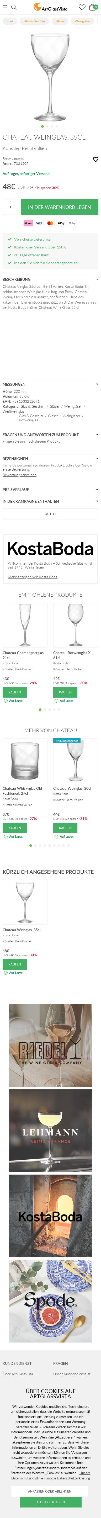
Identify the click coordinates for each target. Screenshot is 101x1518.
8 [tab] (63, 849)
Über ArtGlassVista (18, 1374)
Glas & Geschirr (32, 406)
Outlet (51, 514)
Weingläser (73, 406)
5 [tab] (59, 713)
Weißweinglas (13, 411)
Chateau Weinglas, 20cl (72, 788)
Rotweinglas (28, 420)
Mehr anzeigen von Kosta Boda (32, 577)
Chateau (18, 159)
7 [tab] (59, 849)
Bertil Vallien (34, 148)
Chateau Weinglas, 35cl (21, 929)
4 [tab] (56, 130)
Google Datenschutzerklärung (67, 1478)
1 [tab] (42, 130)
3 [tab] (52, 130)
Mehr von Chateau (50, 730)
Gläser (55, 406)
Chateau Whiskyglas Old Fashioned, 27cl (22, 791)
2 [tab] (47, 130)
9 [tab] (68, 849)
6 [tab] (54, 849)
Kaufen (14, 692)
